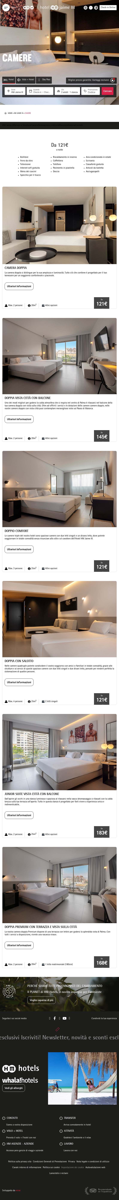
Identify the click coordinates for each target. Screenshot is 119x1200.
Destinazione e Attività (48, 125)
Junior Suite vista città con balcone (32, 794)
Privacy (71, 1162)
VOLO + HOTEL (15, 1131)
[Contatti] (3, 1118)
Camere (34, 125)
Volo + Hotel (28, 80)
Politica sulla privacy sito (19, 1162)
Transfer (70, 1118)
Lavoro (68, 1144)
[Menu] (6, 7)
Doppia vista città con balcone (28, 398)
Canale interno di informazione (26, 1167)
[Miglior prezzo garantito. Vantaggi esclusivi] (112, 80)
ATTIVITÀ (69, 1131)
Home (10, 113)
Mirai (18, 1191)
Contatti (79, 125)
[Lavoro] (61, 1144)
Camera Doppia (16, 268)
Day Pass (46, 80)
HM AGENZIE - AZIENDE (20, 1144)
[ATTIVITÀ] (61, 1131)
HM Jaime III (18, 113)
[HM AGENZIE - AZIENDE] (3, 1144)
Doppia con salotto (19, 661)
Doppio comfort (16, 531)
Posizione (63, 125)
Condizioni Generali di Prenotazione (50, 1162)
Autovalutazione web (95, 1167)
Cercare (107, 91)
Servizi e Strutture (22, 125)
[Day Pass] (39, 80)
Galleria (71, 125)
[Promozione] (92, 92)
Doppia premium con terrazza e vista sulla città (41, 927)
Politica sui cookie (51, 1167)
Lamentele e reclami (58, 1173)
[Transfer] (61, 1118)
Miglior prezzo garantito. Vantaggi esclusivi (88, 80)
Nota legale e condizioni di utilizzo (92, 1162)
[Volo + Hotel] (19, 80)
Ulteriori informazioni (19, 286)
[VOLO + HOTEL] (3, 1131)
